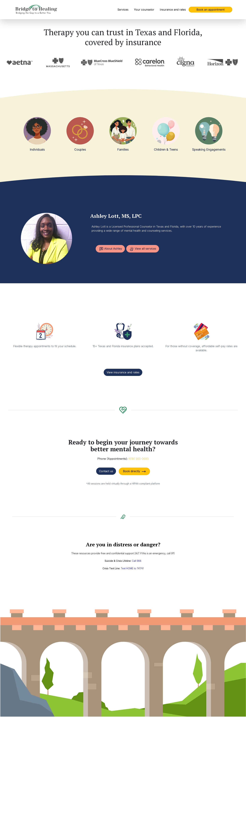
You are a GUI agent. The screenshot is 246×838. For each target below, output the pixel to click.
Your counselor (144, 9)
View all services (143, 249)
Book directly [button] (134, 471)
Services (122, 9)
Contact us (106, 471)
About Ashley (110, 249)
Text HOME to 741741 (132, 568)
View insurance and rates (123, 372)
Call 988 (136, 560)
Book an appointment (210, 9)
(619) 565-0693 (138, 458)
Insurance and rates (173, 9)
